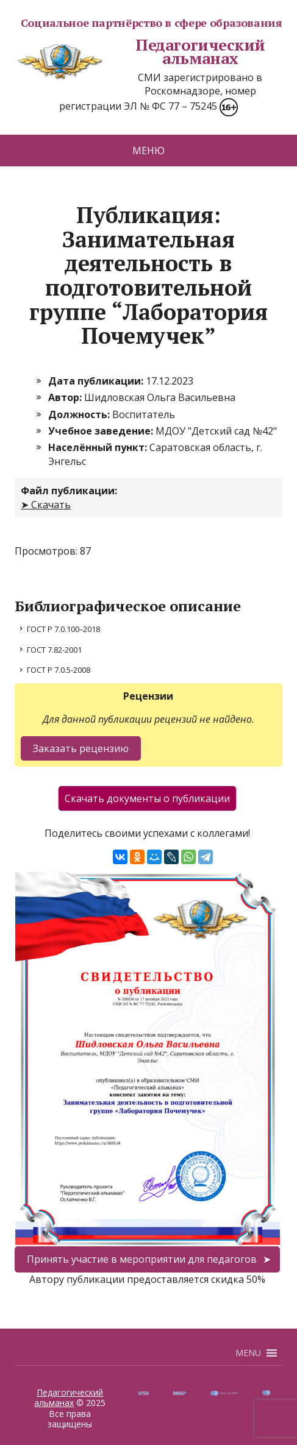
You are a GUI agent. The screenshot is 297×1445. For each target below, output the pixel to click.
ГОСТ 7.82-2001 (54, 649)
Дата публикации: (97, 381)
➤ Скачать (46, 504)
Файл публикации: (69, 490)
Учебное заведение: (102, 431)
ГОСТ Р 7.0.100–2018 (63, 628)
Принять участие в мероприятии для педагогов (142, 1259)
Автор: (66, 397)
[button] (248, 1353)
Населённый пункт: (98, 447)
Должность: (80, 414)
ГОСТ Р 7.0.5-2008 (58, 669)
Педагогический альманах (140, 51)
